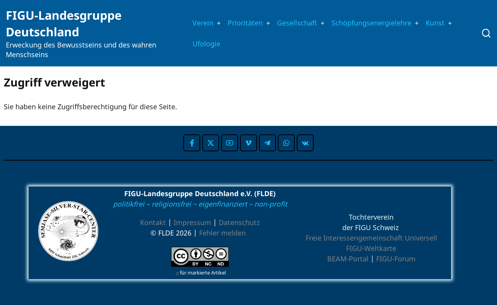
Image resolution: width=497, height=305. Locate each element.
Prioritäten (241, 22)
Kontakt (153, 222)
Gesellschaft (297, 22)
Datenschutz (239, 222)
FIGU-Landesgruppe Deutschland (64, 23)
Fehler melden (222, 232)
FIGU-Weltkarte (371, 248)
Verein (196, 22)
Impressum (192, 222)
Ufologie (200, 44)
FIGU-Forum (396, 258)
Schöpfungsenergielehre (377, 22)
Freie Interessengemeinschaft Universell (371, 237)
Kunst (446, 22)
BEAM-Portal (348, 258)
